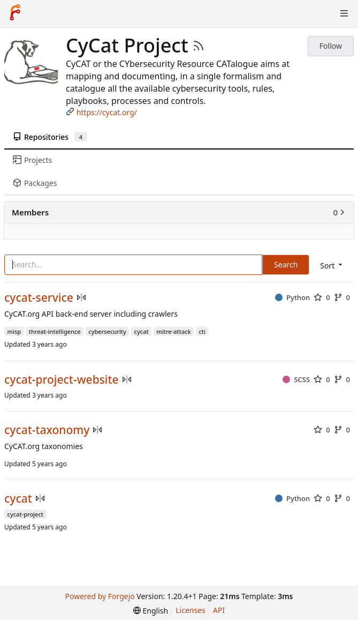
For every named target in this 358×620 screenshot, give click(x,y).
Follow (330, 46)
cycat (18, 498)
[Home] (15, 13)
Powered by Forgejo (100, 596)
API (219, 610)
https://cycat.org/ (107, 112)
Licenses (190, 610)
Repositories (50, 137)
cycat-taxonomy (46, 430)
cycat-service (38, 297)
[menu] (332, 266)
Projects (32, 160)
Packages (35, 183)
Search (286, 264)
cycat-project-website (61, 379)
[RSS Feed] (198, 45)
